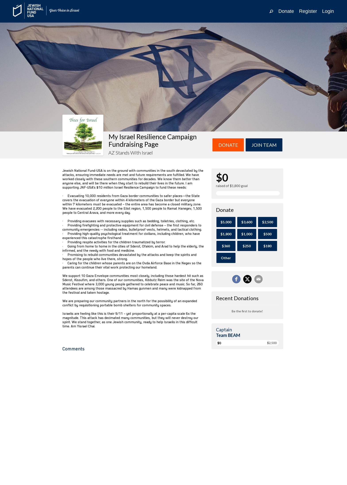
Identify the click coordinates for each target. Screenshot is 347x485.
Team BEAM (228, 335)
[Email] (258, 279)
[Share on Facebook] (236, 279)
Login (328, 11)
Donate (286, 11)
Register (308, 11)
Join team (264, 145)
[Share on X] (247, 279)
